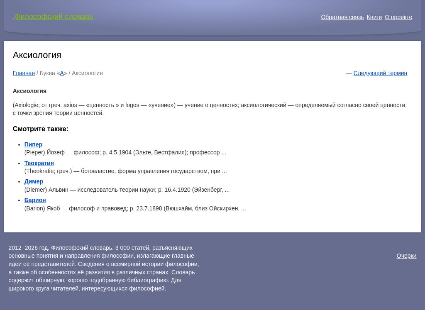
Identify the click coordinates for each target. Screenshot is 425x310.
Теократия (39, 163)
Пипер (33, 144)
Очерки (407, 255)
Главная (24, 73)
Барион (35, 200)
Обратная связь (342, 17)
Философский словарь (54, 16)
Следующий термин (380, 73)
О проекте (398, 17)
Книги (374, 17)
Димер (33, 181)
